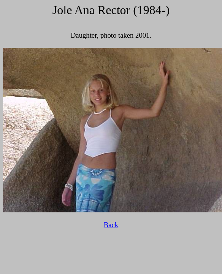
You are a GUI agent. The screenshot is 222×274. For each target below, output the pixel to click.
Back (111, 225)
